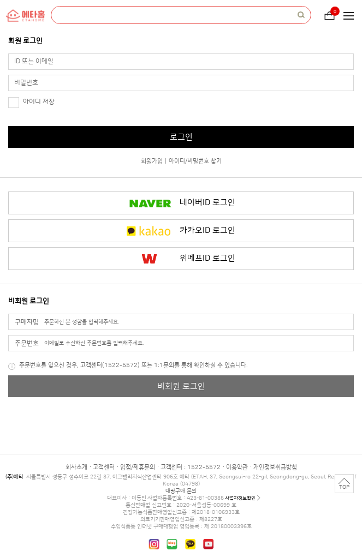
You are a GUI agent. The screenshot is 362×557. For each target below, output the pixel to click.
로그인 (181, 137)
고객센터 (104, 467)
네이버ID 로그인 (207, 202)
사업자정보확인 (240, 498)
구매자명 (27, 322)
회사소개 (76, 467)
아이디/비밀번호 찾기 (195, 161)
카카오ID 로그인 (207, 230)
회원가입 (152, 161)
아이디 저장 (39, 101)
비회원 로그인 (181, 386)
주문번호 (27, 343)
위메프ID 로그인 (207, 258)
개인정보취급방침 (275, 467)
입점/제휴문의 (137, 467)
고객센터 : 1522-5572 (191, 467)
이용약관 (237, 467)
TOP (344, 487)
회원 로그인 (25, 41)
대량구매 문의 (181, 491)
